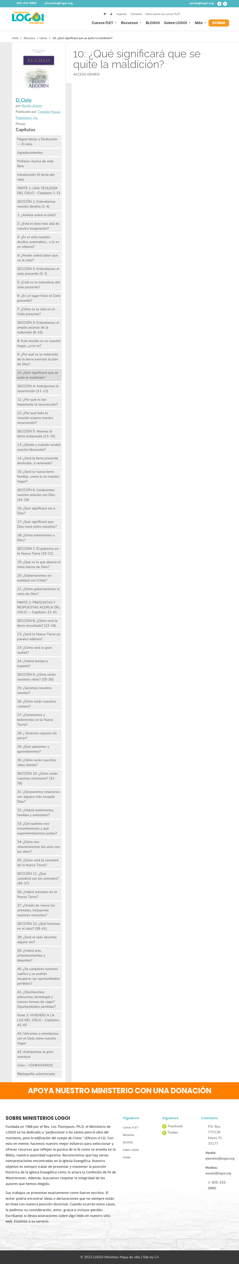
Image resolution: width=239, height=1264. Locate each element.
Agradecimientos (30, 152)
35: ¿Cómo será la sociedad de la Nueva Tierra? (38, 862)
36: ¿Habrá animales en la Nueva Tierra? (37, 894)
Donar (218, 22)
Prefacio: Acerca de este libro (35, 163)
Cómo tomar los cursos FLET (162, 14)
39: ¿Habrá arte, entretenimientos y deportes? (31, 955)
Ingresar (122, 14)
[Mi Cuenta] (111, 14)
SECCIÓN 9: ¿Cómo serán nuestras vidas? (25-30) (36, 677)
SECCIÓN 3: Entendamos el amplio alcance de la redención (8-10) (38, 327)
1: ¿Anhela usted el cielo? (36, 215)
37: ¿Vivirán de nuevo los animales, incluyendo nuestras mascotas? (36, 910)
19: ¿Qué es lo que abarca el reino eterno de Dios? (38, 564)
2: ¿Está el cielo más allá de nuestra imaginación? (38, 226)
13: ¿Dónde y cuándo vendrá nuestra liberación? (38, 447)
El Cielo (24, 100)
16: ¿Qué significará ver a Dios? (36, 510)
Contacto (136, 14)
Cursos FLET (102, 22)
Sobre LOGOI (175, 22)
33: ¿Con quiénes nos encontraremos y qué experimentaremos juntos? (37, 828)
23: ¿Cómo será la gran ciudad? (34, 650)
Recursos (129, 22)
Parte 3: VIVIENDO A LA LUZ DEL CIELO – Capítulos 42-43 (38, 1020)
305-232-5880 (26, 3)
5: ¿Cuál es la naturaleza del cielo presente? (38, 284)
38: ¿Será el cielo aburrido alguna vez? (37, 939)
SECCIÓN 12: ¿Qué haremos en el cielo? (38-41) (38, 926)
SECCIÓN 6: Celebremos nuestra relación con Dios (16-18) (36, 495)
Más (199, 22)
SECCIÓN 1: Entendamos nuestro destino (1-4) (36, 204)
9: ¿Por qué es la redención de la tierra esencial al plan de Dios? (37, 359)
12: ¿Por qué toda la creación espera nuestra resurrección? (35, 418)
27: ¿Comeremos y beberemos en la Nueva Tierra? (35, 720)
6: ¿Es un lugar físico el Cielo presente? (38, 298)
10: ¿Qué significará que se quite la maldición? (37, 375)
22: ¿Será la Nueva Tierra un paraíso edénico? (38, 636)
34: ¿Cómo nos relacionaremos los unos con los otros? (38, 847)
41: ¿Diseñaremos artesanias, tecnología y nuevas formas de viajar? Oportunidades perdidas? (36, 999)
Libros (43, 38)
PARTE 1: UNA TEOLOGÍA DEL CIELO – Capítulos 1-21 (38, 190)
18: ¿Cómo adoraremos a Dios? (36, 537)
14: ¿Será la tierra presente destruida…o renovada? (37, 460)
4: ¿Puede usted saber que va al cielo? (37, 257)
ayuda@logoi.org (201, 3)
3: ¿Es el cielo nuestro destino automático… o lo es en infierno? (38, 242)
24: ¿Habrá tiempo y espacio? (32, 663)
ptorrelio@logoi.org (59, 3)
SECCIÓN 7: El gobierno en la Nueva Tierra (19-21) (37, 551)
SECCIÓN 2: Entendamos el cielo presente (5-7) (38, 271)
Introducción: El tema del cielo (36, 177)
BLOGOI (153, 22)
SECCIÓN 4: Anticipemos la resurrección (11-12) (38, 388)
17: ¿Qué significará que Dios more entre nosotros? (37, 524)
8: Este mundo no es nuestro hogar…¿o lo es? (38, 343)
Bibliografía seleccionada (36, 1074)
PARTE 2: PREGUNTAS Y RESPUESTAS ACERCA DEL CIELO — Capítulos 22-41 (38, 607)
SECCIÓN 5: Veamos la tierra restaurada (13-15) (36, 433)
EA (156, 1257)
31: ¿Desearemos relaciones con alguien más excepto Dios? (38, 797)
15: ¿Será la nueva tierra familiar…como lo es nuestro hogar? (38, 476)
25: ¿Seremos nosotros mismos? (34, 690)
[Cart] (105, 14)
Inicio (15, 38)
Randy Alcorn (32, 105)
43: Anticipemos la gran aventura (35, 1054)
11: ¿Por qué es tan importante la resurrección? (37, 402)
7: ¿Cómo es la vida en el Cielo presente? (36, 311)
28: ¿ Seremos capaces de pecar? (37, 735)
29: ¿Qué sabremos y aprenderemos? (33, 749)
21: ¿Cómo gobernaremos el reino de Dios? (38, 591)
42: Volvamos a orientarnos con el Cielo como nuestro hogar (37, 1038)
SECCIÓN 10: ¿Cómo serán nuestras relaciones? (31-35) (37, 778)
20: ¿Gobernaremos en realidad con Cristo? (34, 578)
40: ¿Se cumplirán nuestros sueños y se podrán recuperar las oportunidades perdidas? (38, 976)
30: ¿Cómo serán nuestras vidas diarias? (36, 762)
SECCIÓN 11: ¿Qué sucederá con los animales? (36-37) (38, 878)
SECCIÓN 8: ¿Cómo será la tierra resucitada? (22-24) (37, 623)
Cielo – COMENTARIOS (35, 1065)
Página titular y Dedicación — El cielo (37, 141)
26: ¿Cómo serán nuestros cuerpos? (36, 703)
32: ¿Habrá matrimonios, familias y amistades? (35, 812)
